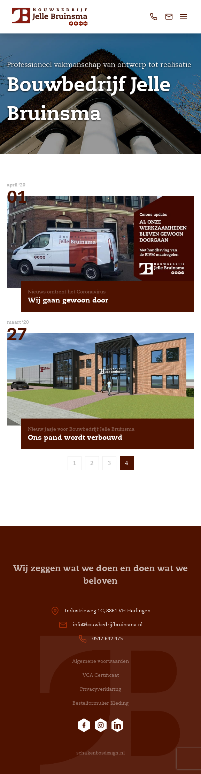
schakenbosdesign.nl (100, 753)
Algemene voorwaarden (100, 661)
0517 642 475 (107, 639)
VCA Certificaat (101, 675)
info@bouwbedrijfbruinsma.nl (107, 625)
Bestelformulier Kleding (100, 703)
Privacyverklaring (100, 689)
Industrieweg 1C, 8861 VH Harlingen (107, 611)
